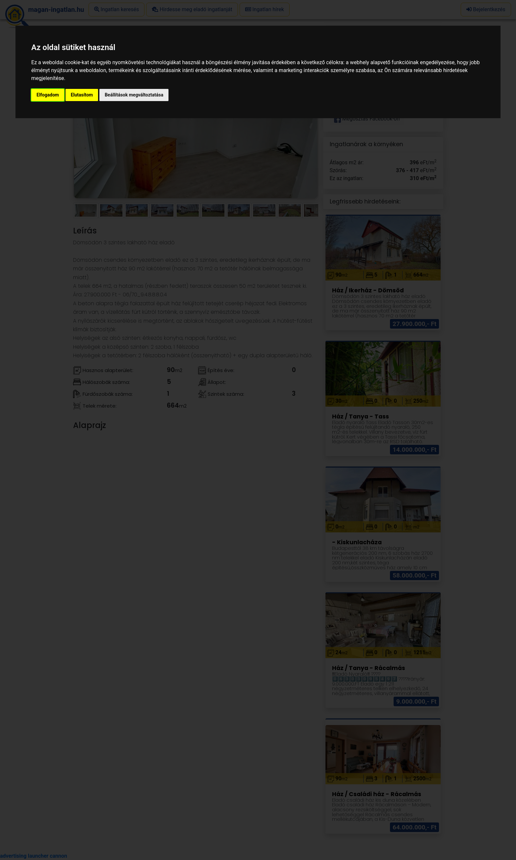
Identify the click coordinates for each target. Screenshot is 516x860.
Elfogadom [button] (48, 94)
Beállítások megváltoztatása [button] (134, 94)
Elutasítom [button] (82, 94)
